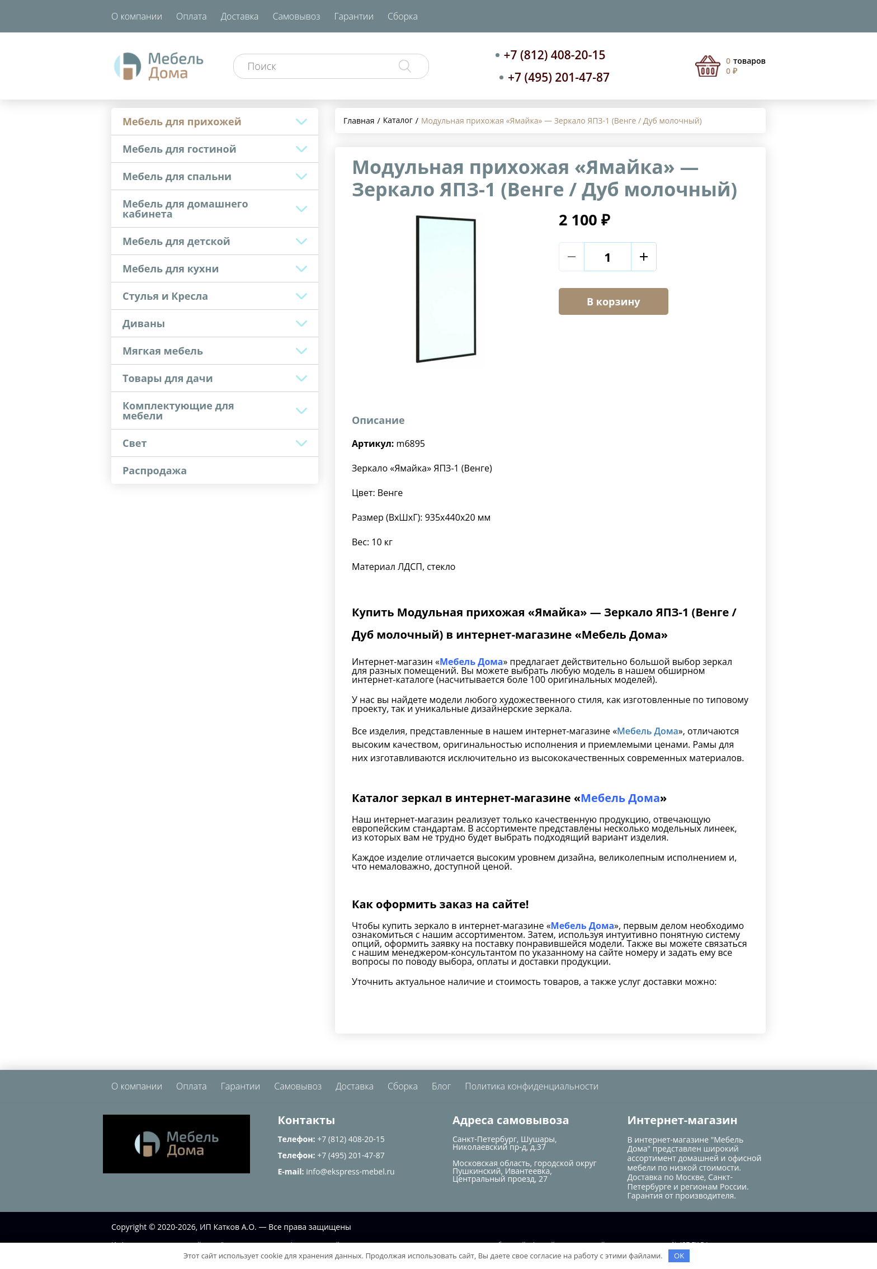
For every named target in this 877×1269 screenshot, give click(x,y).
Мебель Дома (647, 731)
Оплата (191, 16)
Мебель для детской (176, 241)
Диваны (143, 323)
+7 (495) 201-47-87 (559, 77)
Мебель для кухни (170, 268)
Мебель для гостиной (179, 148)
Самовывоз (296, 16)
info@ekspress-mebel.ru (350, 1171)
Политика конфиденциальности (531, 1086)
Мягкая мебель (162, 350)
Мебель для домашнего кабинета (185, 208)
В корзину (613, 301)
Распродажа (154, 470)
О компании (136, 16)
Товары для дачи (167, 378)
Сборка (403, 16)
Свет (134, 443)
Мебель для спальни (177, 176)
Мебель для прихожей (182, 121)
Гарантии (354, 16)
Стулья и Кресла (165, 296)
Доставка (240, 16)
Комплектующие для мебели (178, 410)
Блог (441, 1086)
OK (679, 1256)
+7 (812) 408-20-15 (555, 54)
